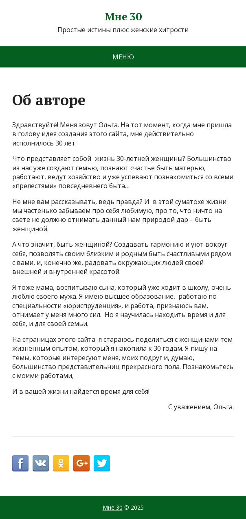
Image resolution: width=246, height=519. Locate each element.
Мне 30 (123, 16)
